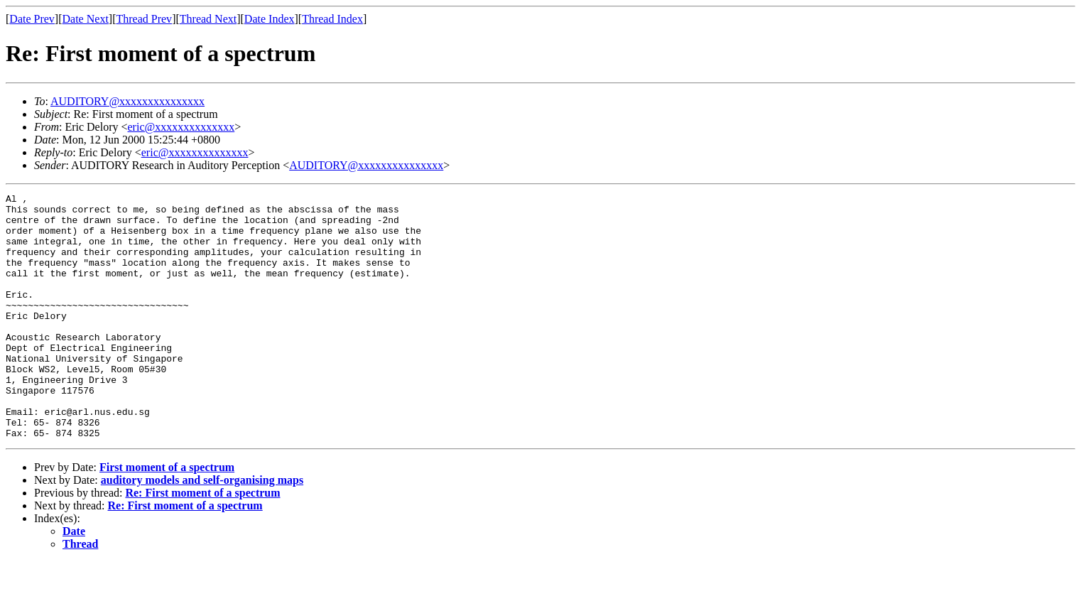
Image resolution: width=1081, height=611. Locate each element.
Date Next (86, 19)
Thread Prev (144, 19)
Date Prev (32, 19)
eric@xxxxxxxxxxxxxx (181, 127)
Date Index (269, 19)
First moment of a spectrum (166, 516)
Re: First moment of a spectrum (202, 542)
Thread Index (332, 19)
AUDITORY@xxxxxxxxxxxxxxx (127, 101)
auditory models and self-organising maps (202, 529)
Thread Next (208, 19)
